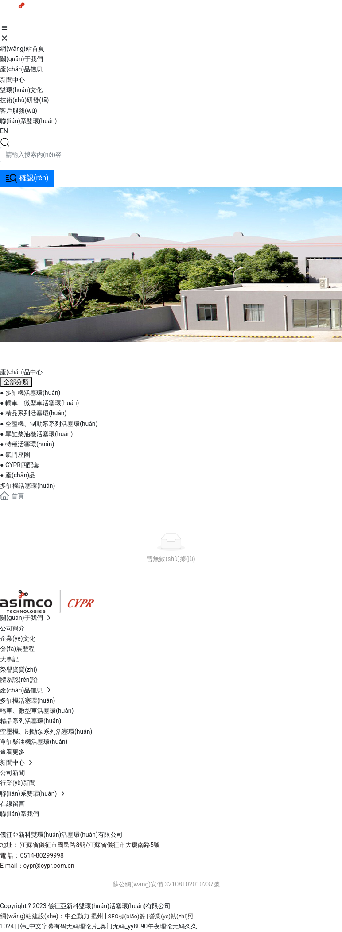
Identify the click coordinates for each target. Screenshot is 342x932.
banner (27, 352)
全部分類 (16, 382)
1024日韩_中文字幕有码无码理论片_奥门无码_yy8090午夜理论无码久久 (98, 926)
